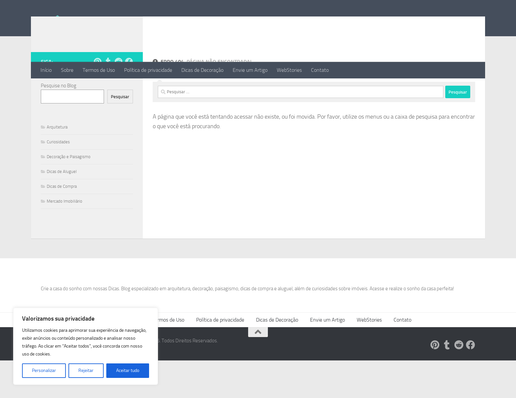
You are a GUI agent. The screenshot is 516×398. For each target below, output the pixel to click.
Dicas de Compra (62, 212)
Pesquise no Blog (58, 112)
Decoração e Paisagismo (68, 183)
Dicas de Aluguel (62, 197)
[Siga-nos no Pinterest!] (97, 88)
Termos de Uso (99, 70)
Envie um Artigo (250, 70)
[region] (85, 346)
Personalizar (44, 370)
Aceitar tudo (127, 370)
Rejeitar (85, 370)
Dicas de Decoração (202, 70)
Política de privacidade (148, 70)
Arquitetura (57, 153)
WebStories (289, 70)
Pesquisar (120, 123)
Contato (320, 70)
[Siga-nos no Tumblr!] (108, 88)
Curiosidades (58, 168)
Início (46, 70)
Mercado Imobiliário (64, 227)
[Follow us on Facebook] (129, 88)
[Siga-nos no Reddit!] (118, 88)
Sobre (67, 70)
